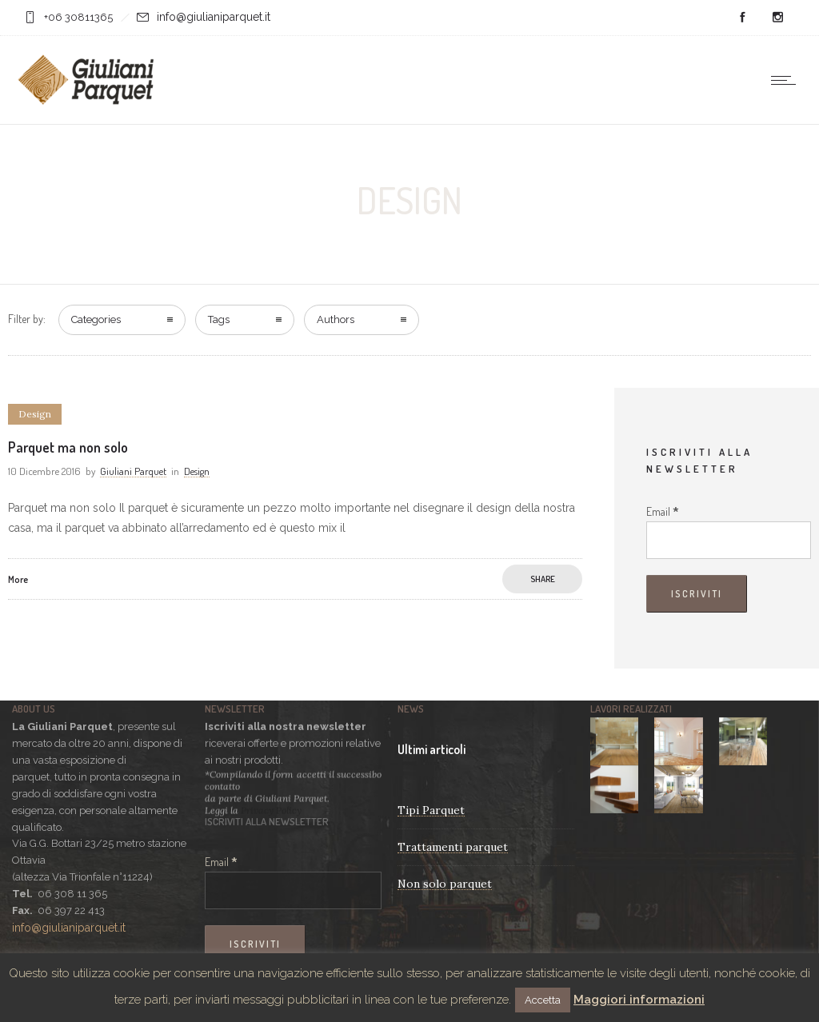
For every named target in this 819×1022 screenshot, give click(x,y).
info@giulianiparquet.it (213, 16)
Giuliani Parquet (133, 471)
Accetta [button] (543, 1000)
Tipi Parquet (431, 810)
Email (662, 511)
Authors (335, 319)
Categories (96, 319)
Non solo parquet (445, 883)
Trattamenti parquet (453, 847)
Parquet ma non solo (68, 447)
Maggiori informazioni (639, 999)
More (18, 579)
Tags (219, 319)
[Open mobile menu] (787, 80)
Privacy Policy (271, 809)
